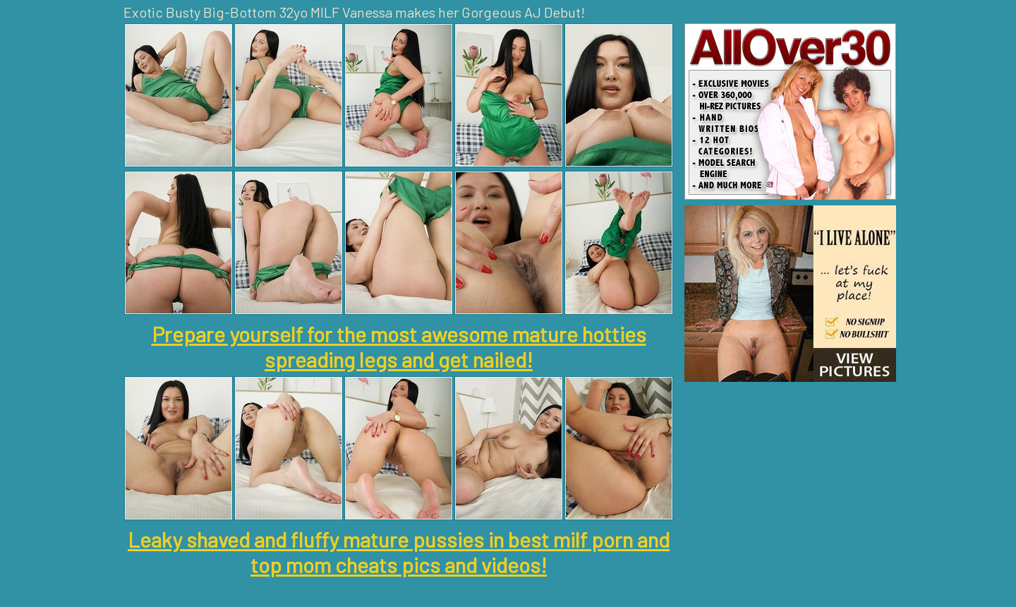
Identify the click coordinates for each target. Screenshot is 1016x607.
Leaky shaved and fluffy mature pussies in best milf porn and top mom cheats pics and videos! (399, 552)
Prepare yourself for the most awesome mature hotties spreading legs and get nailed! (399, 346)
